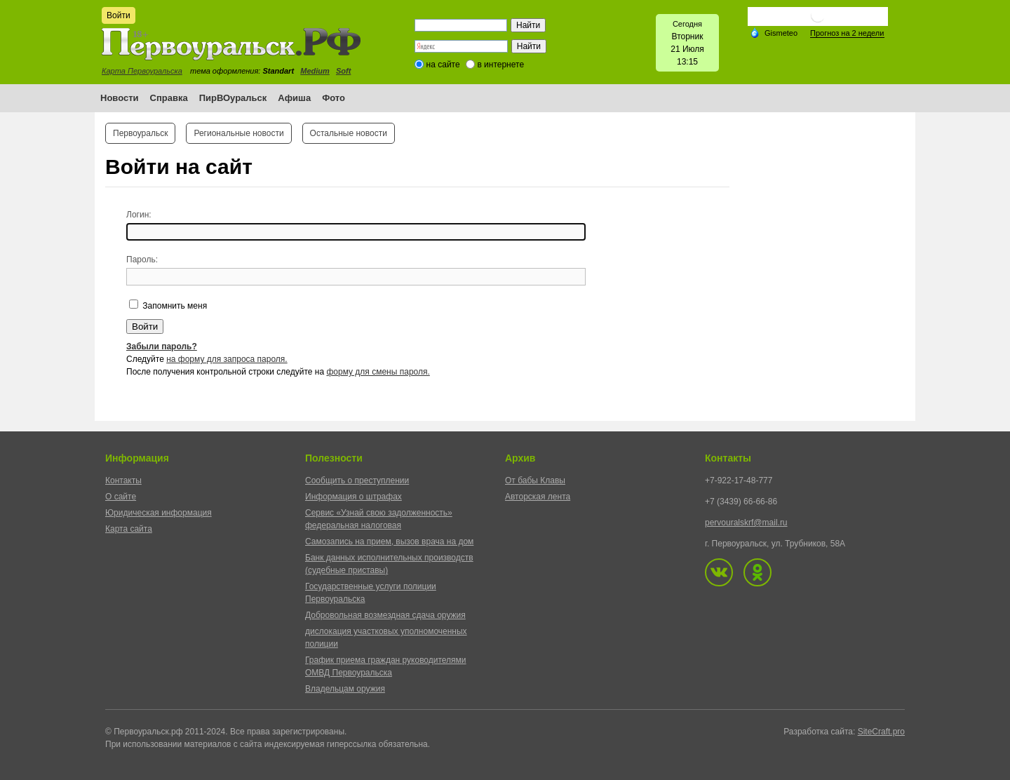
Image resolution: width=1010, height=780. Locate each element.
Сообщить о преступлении (357, 480)
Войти (118, 15)
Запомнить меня (173, 306)
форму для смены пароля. (377, 372)
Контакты (123, 480)
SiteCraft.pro (881, 732)
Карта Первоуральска (142, 71)
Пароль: (142, 259)
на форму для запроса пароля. (227, 359)
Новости (119, 98)
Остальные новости (348, 133)
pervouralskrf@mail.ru (746, 522)
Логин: (139, 215)
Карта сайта (128, 529)
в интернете (500, 64)
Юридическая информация (158, 513)
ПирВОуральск (233, 98)
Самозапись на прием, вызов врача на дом (389, 541)
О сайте (120, 497)
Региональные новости (238, 133)
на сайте (443, 64)
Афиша (294, 98)
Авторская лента (537, 497)
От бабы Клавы (535, 480)
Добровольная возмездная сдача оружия (385, 615)
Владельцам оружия (345, 689)
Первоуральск (140, 133)
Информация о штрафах (353, 497)
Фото (333, 98)
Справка (169, 98)
